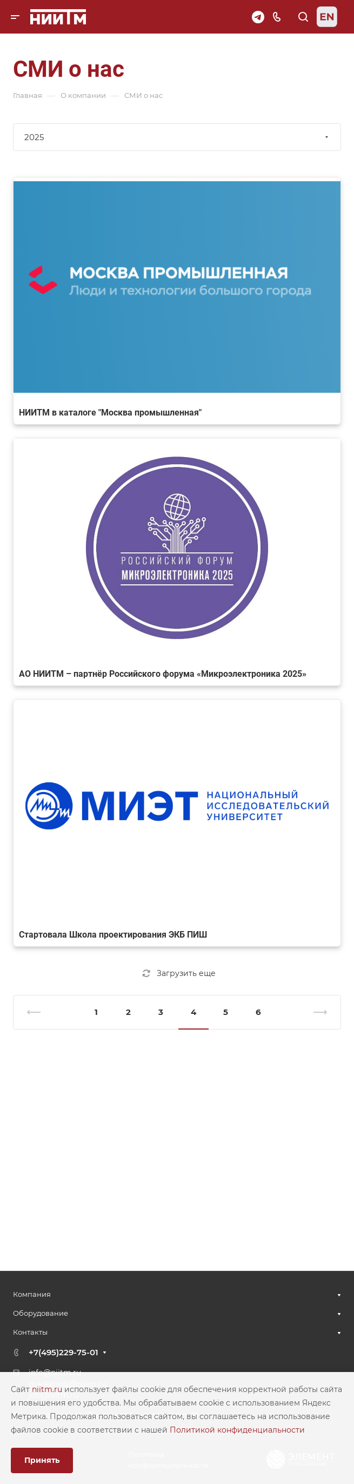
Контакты (30, 1332)
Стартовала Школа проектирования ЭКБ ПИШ (113, 934)
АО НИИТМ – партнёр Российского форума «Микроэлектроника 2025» (162, 674)
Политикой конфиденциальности (237, 1430)
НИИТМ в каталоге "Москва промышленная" (110, 412)
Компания (32, 1294)
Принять (41, 1460)
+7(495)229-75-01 (63, 1352)
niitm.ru (48, 1389)
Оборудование (40, 1313)
